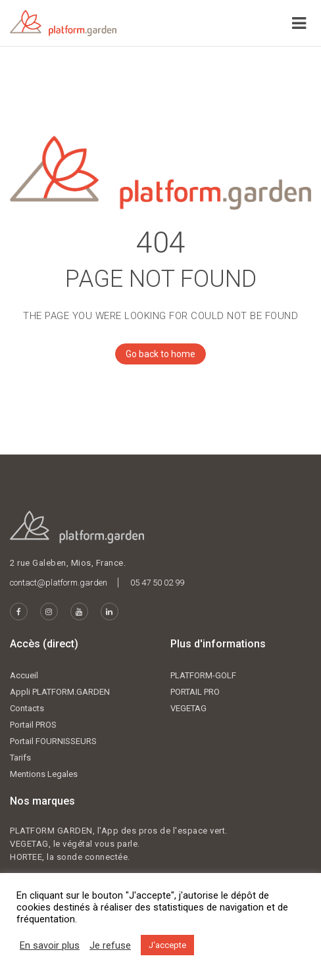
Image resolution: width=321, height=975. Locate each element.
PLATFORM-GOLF (203, 675)
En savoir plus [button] (50, 945)
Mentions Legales (44, 774)
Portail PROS (33, 725)
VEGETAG (188, 708)
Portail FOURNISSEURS (53, 741)
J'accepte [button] (167, 945)
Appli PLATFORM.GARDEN (60, 692)
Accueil (24, 675)
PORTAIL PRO (195, 692)
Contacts (27, 708)
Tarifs (20, 757)
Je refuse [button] (110, 945)
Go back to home (155, 354)
